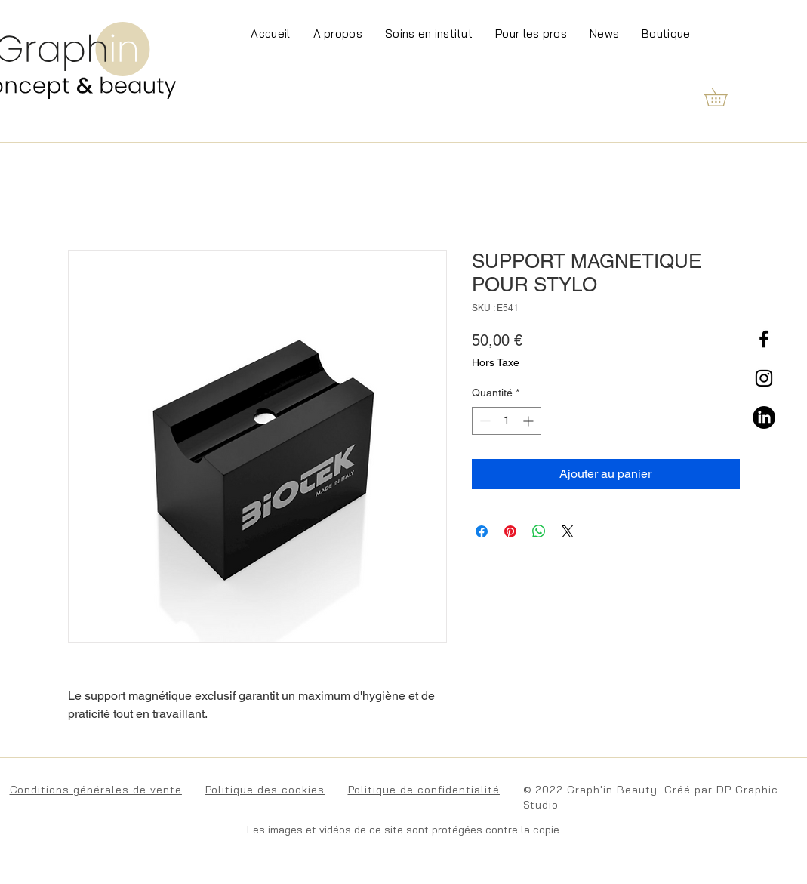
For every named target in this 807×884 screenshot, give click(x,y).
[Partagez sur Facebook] (482, 531)
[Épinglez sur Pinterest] (510, 531)
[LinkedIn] (764, 417)
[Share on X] (568, 531)
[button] (724, 97)
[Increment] (529, 421)
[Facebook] (764, 339)
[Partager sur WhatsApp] (539, 531)
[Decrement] (483, 421)
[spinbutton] (506, 421)
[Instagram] (764, 378)
